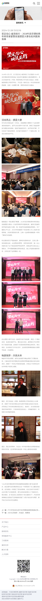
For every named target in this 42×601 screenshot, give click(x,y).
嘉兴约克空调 (27, 594)
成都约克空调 (22, 592)
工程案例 (5, 540)
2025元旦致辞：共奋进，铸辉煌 (19, 513)
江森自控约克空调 (16, 594)
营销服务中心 (7, 536)
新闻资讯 (5, 531)
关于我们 (5, 522)
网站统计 (23, 577)
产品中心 (5, 527)
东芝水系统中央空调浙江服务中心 (13, 599)
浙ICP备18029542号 (20, 581)
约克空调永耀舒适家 (17, 596)
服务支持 (5, 545)
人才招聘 (5, 554)
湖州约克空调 (6, 596)
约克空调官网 (13, 592)
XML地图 (30, 581)
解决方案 (5, 550)
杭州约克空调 (6, 594)
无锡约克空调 (32, 592)
